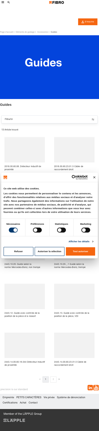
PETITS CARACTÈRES (28, 398)
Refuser (18, 251)
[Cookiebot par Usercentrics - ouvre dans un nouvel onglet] (74, 177)
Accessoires (42, 32)
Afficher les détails (79, 241)
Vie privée (49, 398)
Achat (23, 403)
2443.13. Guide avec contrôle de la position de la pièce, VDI (71, 314)
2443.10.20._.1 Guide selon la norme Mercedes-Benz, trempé (70, 266)
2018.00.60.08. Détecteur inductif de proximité (22, 168)
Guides (54, 32)
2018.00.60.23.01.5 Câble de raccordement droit (68, 168)
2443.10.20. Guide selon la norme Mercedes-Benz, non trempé (22, 266)
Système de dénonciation (71, 398)
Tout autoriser (80, 251)
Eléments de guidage (25, 32)
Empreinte (8, 398)
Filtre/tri (49, 119)
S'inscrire (88, 22)
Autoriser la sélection (49, 251)
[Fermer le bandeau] (94, 177)
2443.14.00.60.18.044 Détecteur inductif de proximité (24, 363)
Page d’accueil (6, 32)
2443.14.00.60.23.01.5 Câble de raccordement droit (70, 363)
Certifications (10, 403)
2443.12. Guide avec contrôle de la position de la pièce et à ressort (22, 314)
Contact (33, 403)
